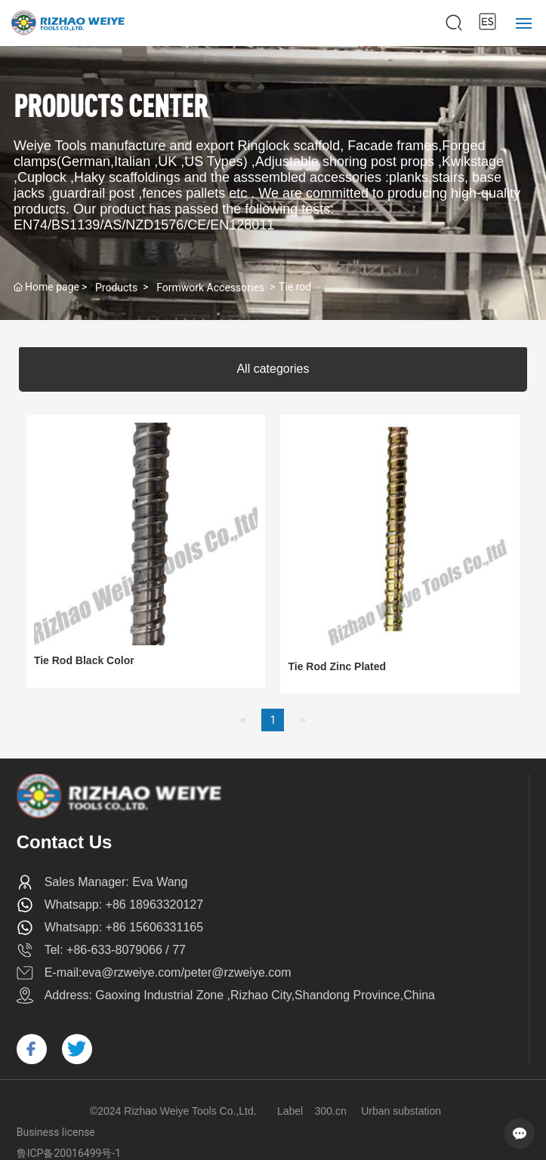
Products (116, 288)
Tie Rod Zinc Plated (337, 666)
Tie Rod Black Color (84, 660)
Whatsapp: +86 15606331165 (124, 927)
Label (290, 1111)
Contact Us (65, 842)
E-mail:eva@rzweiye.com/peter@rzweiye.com (168, 972)
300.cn (331, 1111)
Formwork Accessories (210, 288)
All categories (272, 368)
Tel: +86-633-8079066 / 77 (115, 949)
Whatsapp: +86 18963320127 (124, 904)
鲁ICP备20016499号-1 (69, 1153)
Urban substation (401, 1111)
